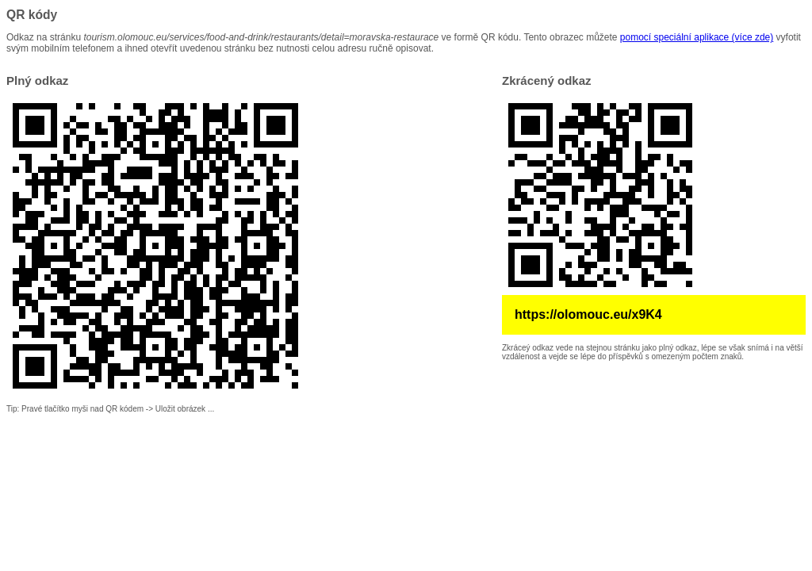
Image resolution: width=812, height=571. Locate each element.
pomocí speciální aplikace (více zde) (696, 37)
